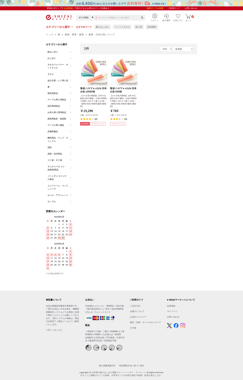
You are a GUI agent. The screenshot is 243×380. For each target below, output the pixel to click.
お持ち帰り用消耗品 (56, 112)
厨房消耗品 (52, 93)
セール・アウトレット (57, 195)
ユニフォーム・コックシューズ (57, 187)
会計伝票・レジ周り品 (57, 80)
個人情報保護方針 (107, 365)
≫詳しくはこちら (54, 330)
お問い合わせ (191, 8)
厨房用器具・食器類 (56, 119)
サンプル (51, 201)
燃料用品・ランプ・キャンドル (57, 139)
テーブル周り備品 (55, 125)
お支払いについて (138, 317)
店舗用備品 (52, 131)
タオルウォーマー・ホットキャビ (57, 66)
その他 (133, 328)
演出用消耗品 (53, 106)
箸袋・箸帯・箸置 (74, 34)
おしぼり (51, 58)
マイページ (172, 311)
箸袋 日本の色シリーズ (101, 34)
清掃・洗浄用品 (54, 154)
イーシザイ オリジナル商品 (57, 177)
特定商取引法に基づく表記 (131, 365)
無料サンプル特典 (155, 8)
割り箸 (138, 27)
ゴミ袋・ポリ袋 (54, 160)
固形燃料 (151, 27)
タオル (50, 74)
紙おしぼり (52, 52)
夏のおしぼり (102, 27)
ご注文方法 (135, 306)
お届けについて (137, 311)
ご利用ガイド (174, 8)
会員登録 (68, 8)
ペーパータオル (122, 27)
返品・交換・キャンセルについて (145, 322)
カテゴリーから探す (59, 27)
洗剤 (49, 147)
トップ (49, 34)
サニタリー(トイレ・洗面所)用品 (57, 168)
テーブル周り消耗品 (56, 99)
